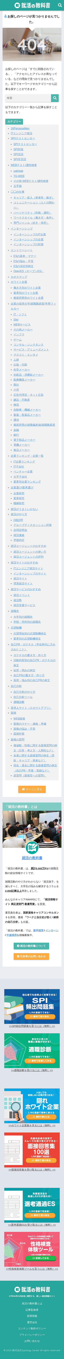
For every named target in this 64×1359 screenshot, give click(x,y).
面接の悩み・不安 (24, 728)
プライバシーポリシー (32, 1334)
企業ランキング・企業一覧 (27, 455)
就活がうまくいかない (24, 509)
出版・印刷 (20, 364)
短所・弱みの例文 (24, 670)
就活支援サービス (24, 605)
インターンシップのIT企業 (29, 234)
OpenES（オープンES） (28, 271)
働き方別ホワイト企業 (27, 287)
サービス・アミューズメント (31, 349)
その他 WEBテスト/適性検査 (30, 181)
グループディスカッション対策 (32, 525)
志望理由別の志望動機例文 (29, 633)
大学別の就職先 (23, 616)
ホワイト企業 (19, 281)
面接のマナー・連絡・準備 (29, 723)
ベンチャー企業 (23, 471)
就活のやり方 (19, 514)
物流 (16, 404)
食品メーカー (21, 450)
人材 (16, 359)
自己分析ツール (23, 697)
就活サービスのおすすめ (26, 589)
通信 (16, 419)
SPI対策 (18, 149)
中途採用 (11, 935)
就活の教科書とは (32, 1303)
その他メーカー (23, 329)
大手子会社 (20, 476)
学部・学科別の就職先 (27, 621)
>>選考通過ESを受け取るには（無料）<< (32, 1224)
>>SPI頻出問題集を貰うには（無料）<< (32, 1026)
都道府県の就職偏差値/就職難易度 (34, 424)
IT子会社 (18, 466)
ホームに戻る (32, 789)
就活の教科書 (32, 858)
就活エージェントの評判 (28, 556)
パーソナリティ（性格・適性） (32, 212)
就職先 (15, 611)
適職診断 (18, 702)
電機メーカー (21, 444)
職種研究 (18, 503)
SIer (15, 319)
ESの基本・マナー (24, 256)
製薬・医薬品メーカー (27, 414)
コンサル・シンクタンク (28, 344)
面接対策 (18, 733)
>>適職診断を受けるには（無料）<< (32, 1070)
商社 (16, 384)
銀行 (16, 434)
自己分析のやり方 (24, 691)
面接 (13, 712)
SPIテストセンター (25, 144)
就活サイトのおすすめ (24, 562)
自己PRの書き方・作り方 (29, 675)
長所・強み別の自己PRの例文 (31, 680)
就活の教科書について (31, 946)
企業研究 (18, 493)
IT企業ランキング (24, 461)
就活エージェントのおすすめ (28, 545)
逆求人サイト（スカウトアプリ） (31, 707)
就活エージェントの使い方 (29, 551)
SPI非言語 (19, 159)
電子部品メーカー (24, 439)
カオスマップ (19, 277)
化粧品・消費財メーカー (28, 374)
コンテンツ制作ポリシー (32, 1328)
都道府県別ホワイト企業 (28, 297)
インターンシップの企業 (28, 239)
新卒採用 (38, 930)
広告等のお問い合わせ (31, 956)
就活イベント (21, 595)
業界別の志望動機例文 (27, 638)
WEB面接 (19, 718)
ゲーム (17, 339)
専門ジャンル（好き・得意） (31, 222)
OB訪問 (18, 520)
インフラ (18, 334)
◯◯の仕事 (17, 191)
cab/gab (18, 170)
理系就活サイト (23, 583)
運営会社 (32, 1322)
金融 (16, 429)
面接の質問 (17, 739)
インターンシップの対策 (28, 244)
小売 (16, 389)
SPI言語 (18, 154)
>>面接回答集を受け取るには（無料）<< (32, 1169)
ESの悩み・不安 (23, 261)
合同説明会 (20, 530)
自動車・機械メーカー (27, 409)
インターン (52, 930)
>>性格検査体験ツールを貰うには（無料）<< (32, 1269)
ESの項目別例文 (23, 266)
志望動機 (16, 627)
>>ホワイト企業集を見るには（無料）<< (32, 1125)
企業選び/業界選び (22, 487)
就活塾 (17, 600)
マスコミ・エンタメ (25, 354)
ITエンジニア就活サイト (28, 568)
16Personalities (20, 128)
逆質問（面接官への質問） (29, 775)
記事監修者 (32, 1309)
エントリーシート (22, 250)
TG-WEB (18, 176)
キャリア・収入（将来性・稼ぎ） (33, 197)
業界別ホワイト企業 (25, 292)
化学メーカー (21, 369)
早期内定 (18, 540)
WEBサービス (22, 324)
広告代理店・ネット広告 (28, 394)
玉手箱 (17, 186)
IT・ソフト (20, 314)
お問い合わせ (32, 1341)
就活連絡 (18, 535)
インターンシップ (22, 228)
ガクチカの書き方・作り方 (29, 655)
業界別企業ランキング (27, 481)
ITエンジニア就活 (21, 133)
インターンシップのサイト (29, 573)
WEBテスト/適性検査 (24, 165)
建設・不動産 (21, 399)
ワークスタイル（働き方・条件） (33, 217)
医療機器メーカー (24, 379)
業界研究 (18, 498)
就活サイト (20, 578)
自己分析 (16, 686)
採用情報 (32, 1316)
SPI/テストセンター (23, 138)
